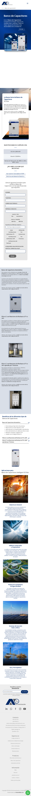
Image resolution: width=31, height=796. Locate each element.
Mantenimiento (15, 751)
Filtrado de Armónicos (15, 743)
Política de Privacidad (15, 780)
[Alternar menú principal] (27, 3)
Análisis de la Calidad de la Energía (15, 740)
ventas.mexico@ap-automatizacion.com (15, 723)
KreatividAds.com (20, 792)
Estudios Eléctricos (15, 748)
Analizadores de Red (15, 763)
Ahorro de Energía (15, 746)
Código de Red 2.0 (16, 738)
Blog (15, 770)
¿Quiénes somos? (15, 775)
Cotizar (21, 29)
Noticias (15, 772)
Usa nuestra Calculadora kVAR (15, 173)
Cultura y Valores (15, 777)
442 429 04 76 (15, 721)
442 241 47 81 (15, 719)
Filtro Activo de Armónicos (15, 758)
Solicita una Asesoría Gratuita (15, 176)
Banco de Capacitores (15, 760)
